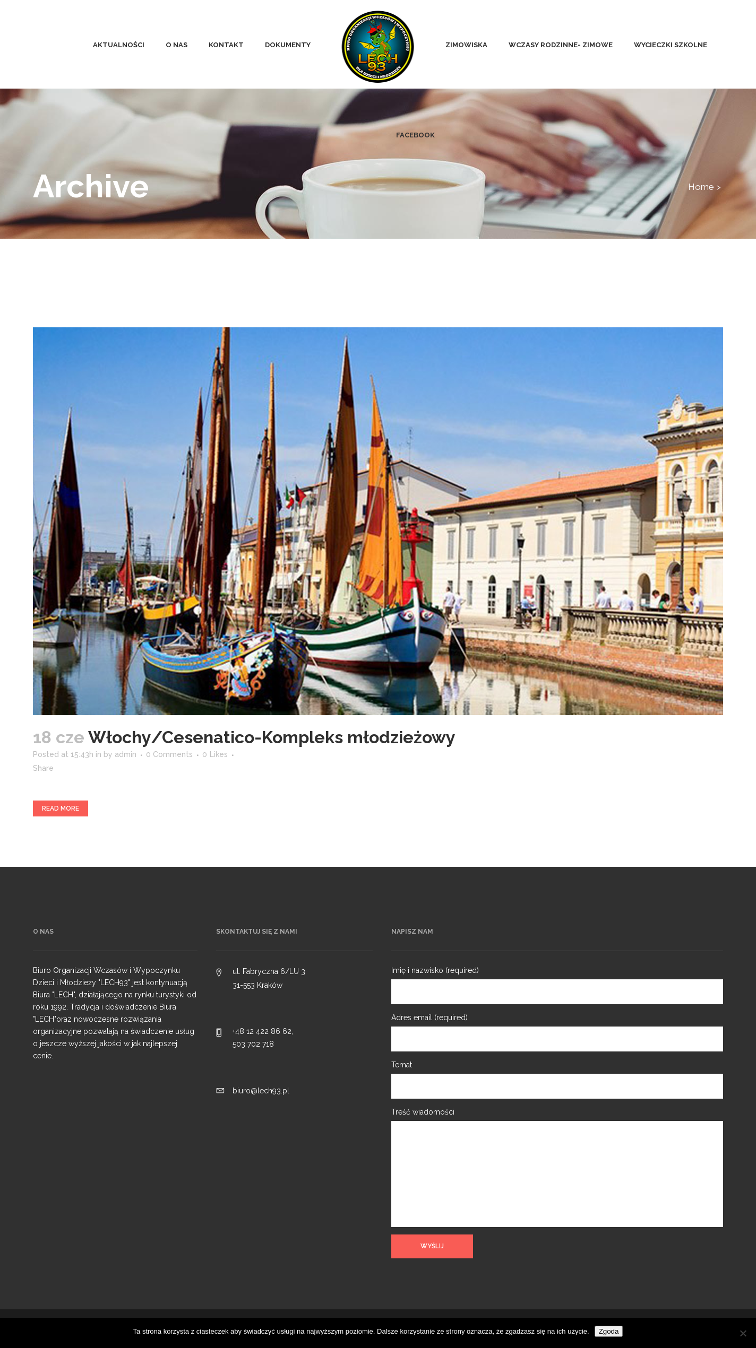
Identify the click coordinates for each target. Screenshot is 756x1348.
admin (125, 754)
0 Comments (169, 754)
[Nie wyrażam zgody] (742, 1333)
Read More (60, 808)
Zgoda (609, 1331)
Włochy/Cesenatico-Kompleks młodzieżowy (272, 737)
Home (701, 186)
